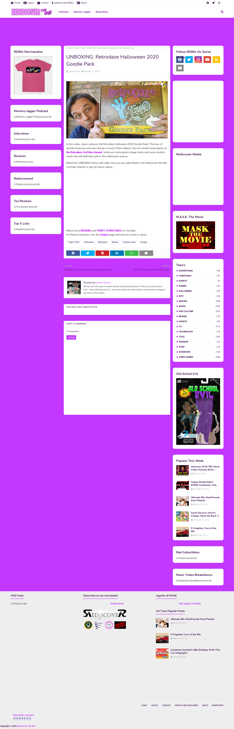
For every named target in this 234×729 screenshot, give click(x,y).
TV (199, 326)
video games (199, 357)
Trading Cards (129, 242)
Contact (42, 3)
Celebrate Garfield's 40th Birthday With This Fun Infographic (195, 651)
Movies (199, 301)
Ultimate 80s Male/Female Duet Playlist (205, 499)
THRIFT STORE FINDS (109, 230)
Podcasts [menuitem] (64, 11)
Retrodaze (102, 242)
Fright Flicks (79, 48)
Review (115, 242)
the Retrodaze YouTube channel (84, 152)
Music (199, 306)
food (199, 347)
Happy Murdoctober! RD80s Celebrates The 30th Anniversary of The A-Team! (204, 484)
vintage (143, 242)
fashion (199, 341)
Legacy (29, 3)
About (82, 3)
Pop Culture (199, 311)
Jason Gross (74, 71)
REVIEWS (86, 230)
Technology (199, 331)
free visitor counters (23, 715)
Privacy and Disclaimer (186, 705)
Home (15, 3)
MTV (199, 296)
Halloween (88, 242)
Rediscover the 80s (26, 726)
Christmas (199, 275)
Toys (199, 336)
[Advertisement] (117, 31)
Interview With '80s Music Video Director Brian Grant (205, 468)
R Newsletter (117, 603)
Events (199, 281)
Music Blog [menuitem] (102, 11)
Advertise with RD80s (63, 3)
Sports (199, 321)
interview (199, 352)
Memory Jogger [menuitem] (82, 11)
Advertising (199, 270)
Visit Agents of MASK (190, 603)
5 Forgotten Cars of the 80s (203, 530)
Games (199, 286)
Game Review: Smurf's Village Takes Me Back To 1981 (205, 514)
